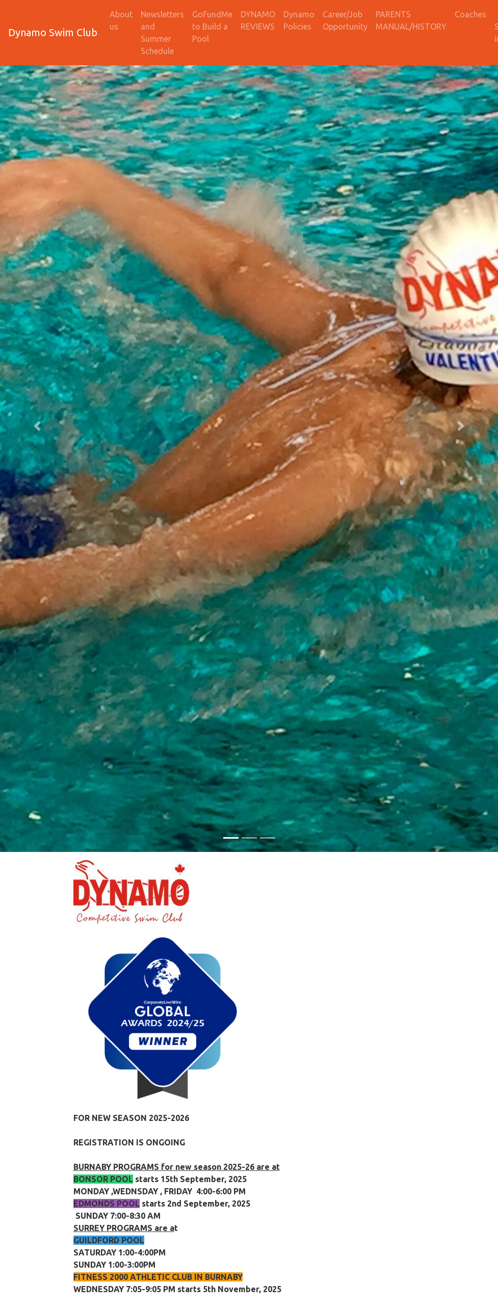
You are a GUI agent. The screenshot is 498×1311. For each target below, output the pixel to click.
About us (121, 20)
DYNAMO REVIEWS (258, 20)
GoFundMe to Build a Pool (212, 26)
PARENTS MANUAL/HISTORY (411, 20)
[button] (37, 426)
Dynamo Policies (298, 20)
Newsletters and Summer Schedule (162, 33)
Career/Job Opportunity (345, 20)
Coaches (470, 14)
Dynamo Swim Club (52, 32)
